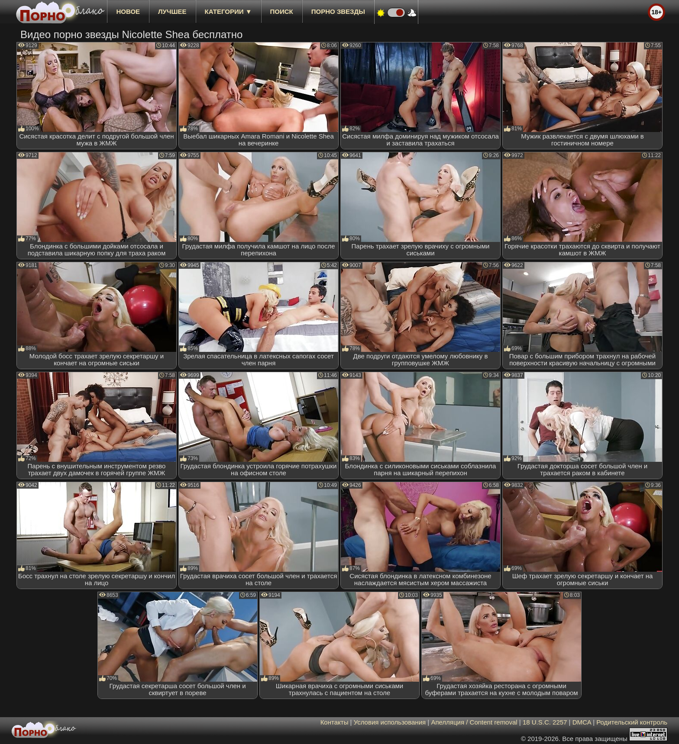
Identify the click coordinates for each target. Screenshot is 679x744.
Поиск (281, 11)
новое (128, 11)
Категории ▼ (228, 11)
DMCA (581, 722)
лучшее (172, 11)
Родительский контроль (631, 722)
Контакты (334, 722)
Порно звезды (338, 11)
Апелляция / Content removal (474, 722)
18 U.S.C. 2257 (545, 722)
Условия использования (390, 722)
